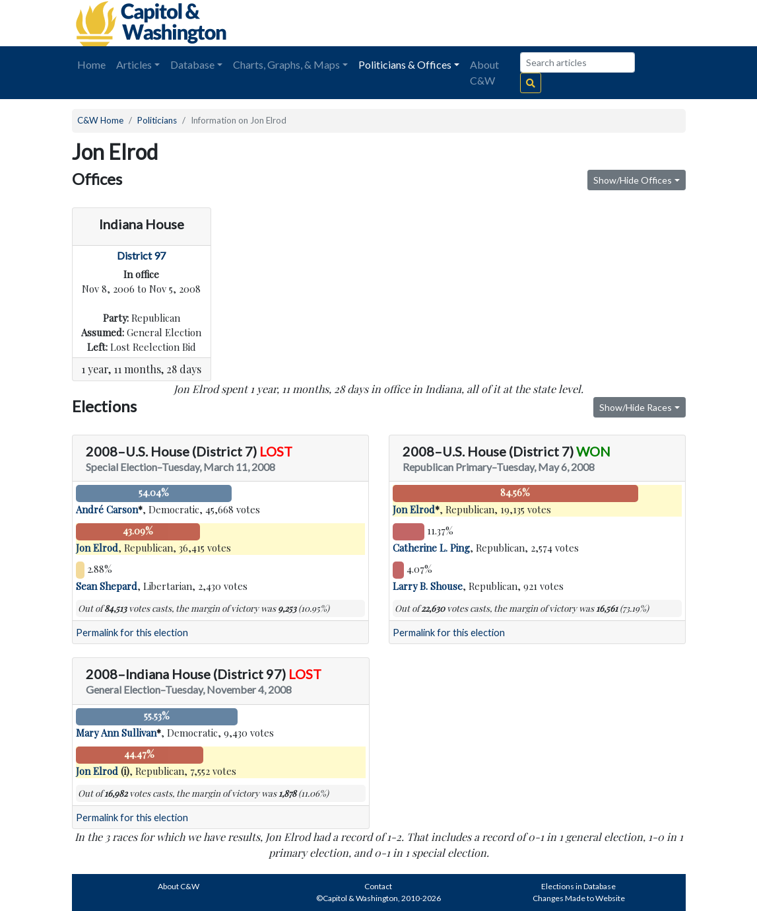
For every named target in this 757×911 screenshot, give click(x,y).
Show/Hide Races (635, 407)
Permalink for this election (132, 632)
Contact (378, 886)
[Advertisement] (537, 23)
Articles (134, 64)
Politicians (157, 120)
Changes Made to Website (579, 898)
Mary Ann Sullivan (116, 732)
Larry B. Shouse (428, 586)
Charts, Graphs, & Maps (286, 64)
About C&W (484, 72)
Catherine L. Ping (431, 547)
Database (192, 64)
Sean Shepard (106, 586)
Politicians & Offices (404, 64)
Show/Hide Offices (632, 180)
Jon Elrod (97, 547)
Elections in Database (578, 886)
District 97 (141, 255)
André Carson (107, 509)
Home (91, 64)
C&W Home (100, 120)
